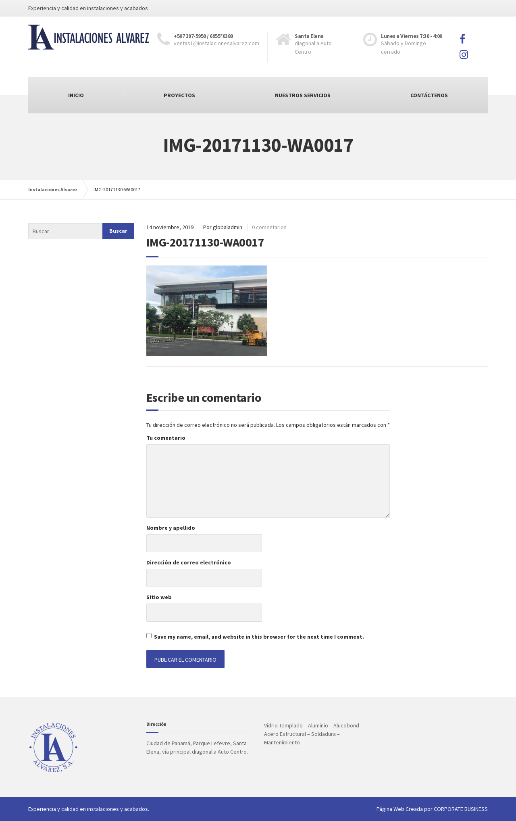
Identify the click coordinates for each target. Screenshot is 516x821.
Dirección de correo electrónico (188, 562)
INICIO (76, 95)
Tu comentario (165, 437)
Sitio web (159, 597)
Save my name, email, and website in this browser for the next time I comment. (259, 636)
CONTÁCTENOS (429, 95)
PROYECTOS (179, 95)
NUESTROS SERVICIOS (303, 95)
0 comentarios (269, 227)
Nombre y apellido (170, 527)
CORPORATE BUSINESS (461, 809)
